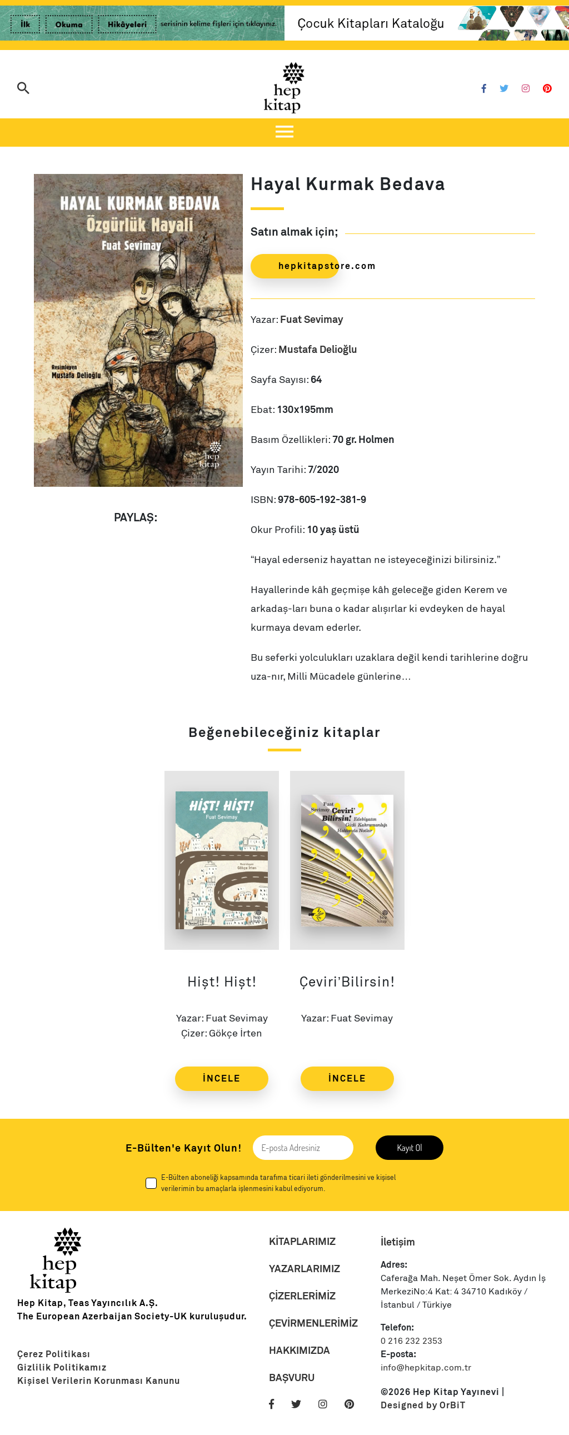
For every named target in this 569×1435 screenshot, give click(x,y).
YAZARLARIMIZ (304, 1268)
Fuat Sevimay (311, 319)
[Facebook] (484, 88)
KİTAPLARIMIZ (302, 1241)
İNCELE (222, 1078)
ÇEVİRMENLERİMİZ (313, 1323)
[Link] (142, 25)
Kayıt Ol (409, 1147)
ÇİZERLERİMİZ (302, 1295)
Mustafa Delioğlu (317, 349)
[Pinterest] (547, 88)
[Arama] (23, 89)
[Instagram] (526, 88)
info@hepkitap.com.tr (426, 1367)
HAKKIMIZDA (299, 1350)
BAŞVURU (292, 1377)
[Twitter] (504, 88)
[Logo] (284, 87)
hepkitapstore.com (308, 266)
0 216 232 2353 (411, 1341)
